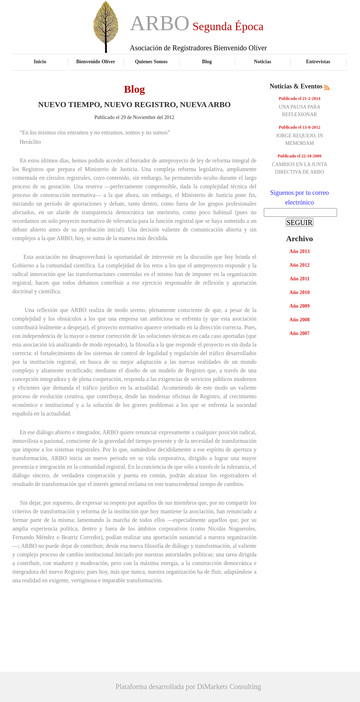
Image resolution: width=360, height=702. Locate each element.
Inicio (40, 61)
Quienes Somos (151, 61)
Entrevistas (318, 61)
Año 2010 (299, 292)
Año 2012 (299, 265)
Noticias (262, 61)
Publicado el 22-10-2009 (300, 156)
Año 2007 (299, 333)
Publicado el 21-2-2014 (300, 98)
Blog (207, 61)
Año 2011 (300, 278)
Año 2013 (299, 251)
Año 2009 (299, 306)
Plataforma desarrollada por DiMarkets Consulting (188, 686)
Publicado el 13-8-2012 (300, 127)
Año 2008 (299, 319)
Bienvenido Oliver (95, 61)
